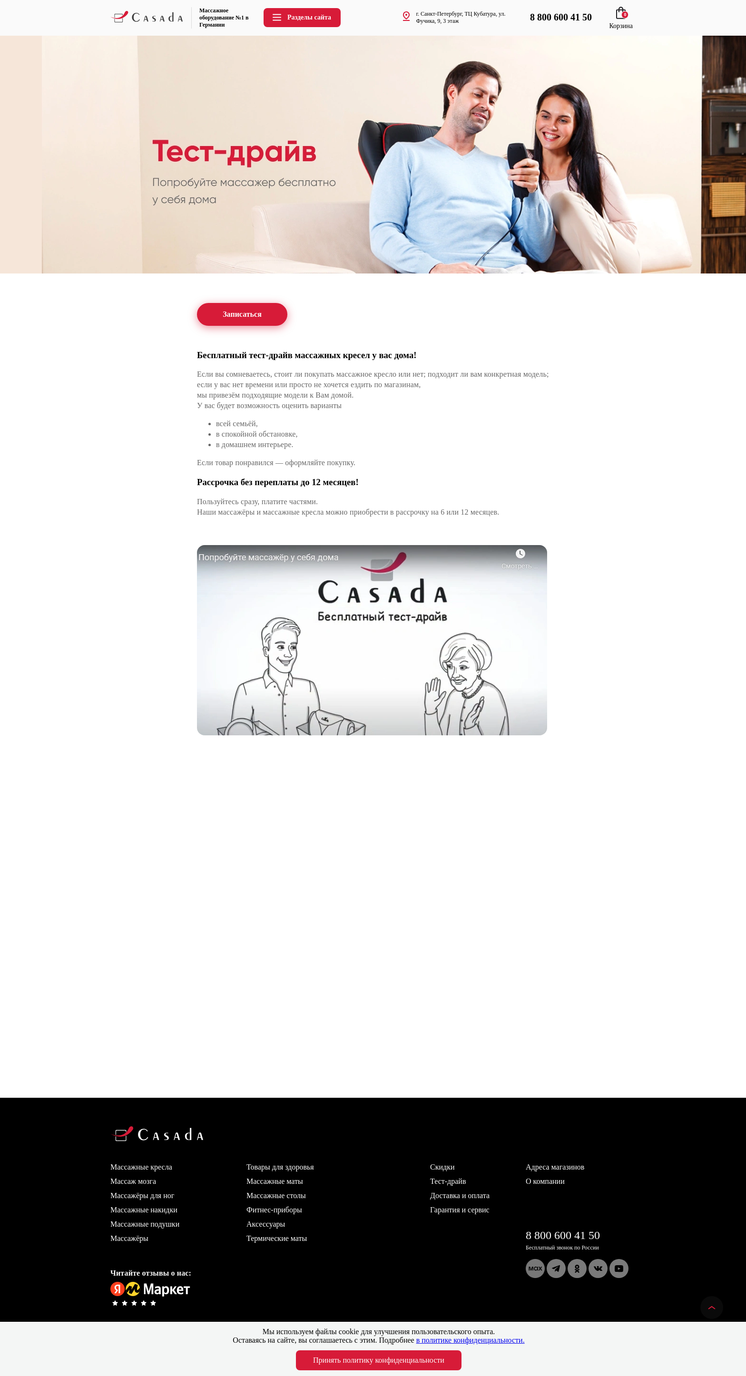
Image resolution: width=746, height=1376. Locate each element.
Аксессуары (265, 1224)
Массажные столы (276, 1195)
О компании (545, 1181)
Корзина (621, 22)
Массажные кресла (141, 1167)
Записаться (242, 314)
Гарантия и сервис (460, 1210)
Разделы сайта (301, 17)
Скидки (442, 1167)
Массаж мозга (133, 1181)
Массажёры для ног (142, 1195)
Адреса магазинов (555, 1167)
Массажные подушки (144, 1224)
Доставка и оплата (460, 1195)
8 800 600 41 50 (563, 1235)
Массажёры (129, 1238)
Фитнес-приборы (274, 1210)
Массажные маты (274, 1181)
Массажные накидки (143, 1210)
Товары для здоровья (280, 1167)
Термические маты (276, 1238)
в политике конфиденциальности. (470, 1340)
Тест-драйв (448, 1181)
